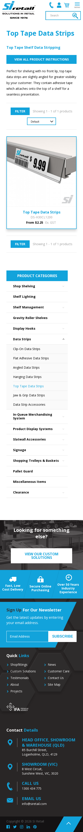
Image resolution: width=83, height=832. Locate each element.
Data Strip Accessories (29, 404)
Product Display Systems (40, 429)
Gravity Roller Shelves (30, 318)
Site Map (54, 684)
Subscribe (62, 636)
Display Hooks (40, 328)
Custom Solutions (23, 671)
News (52, 664)
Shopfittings (18, 664)
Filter (20, 111)
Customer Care (58, 671)
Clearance (40, 492)
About (14, 684)
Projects (16, 691)
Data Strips (40, 339)
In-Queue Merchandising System (40, 416)
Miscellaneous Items (29, 482)
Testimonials (19, 678)
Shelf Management (40, 307)
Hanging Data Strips (27, 377)
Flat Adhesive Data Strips (31, 358)
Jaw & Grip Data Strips (29, 395)
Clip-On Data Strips (26, 349)
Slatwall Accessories (40, 439)
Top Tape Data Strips (28, 386)
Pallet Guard (23, 471)
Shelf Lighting (24, 296)
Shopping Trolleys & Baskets (40, 461)
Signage (40, 450)
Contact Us (56, 678)
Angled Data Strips (26, 367)
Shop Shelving (40, 286)
